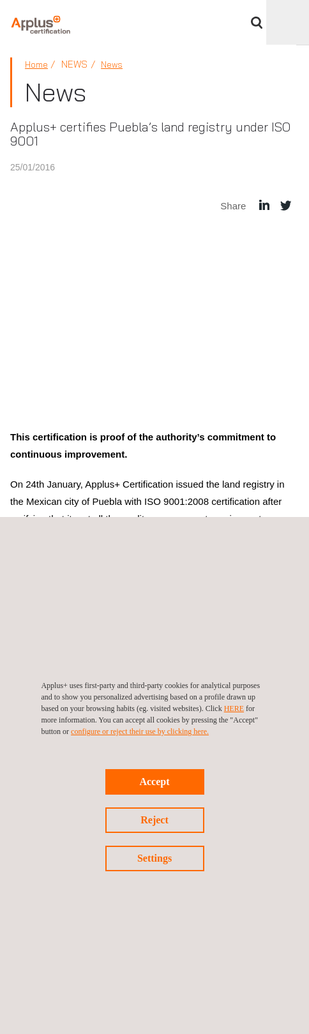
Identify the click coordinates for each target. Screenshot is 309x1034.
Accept (154, 781)
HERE (234, 708)
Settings (154, 858)
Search (256, 22)
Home (36, 64)
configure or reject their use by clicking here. (140, 731)
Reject (154, 819)
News (112, 64)
